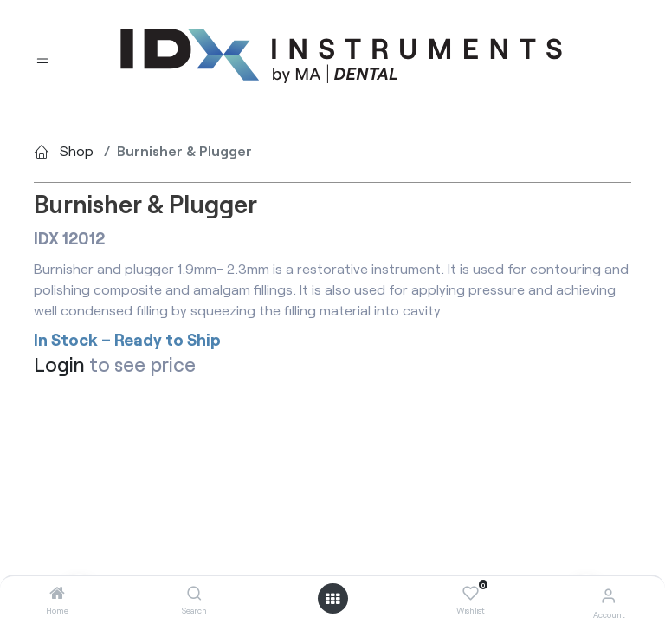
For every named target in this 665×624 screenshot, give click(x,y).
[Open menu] (332, 598)
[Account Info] (608, 595)
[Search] (194, 593)
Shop (77, 150)
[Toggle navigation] (42, 56)
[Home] (57, 593)
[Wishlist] (470, 593)
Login (59, 364)
